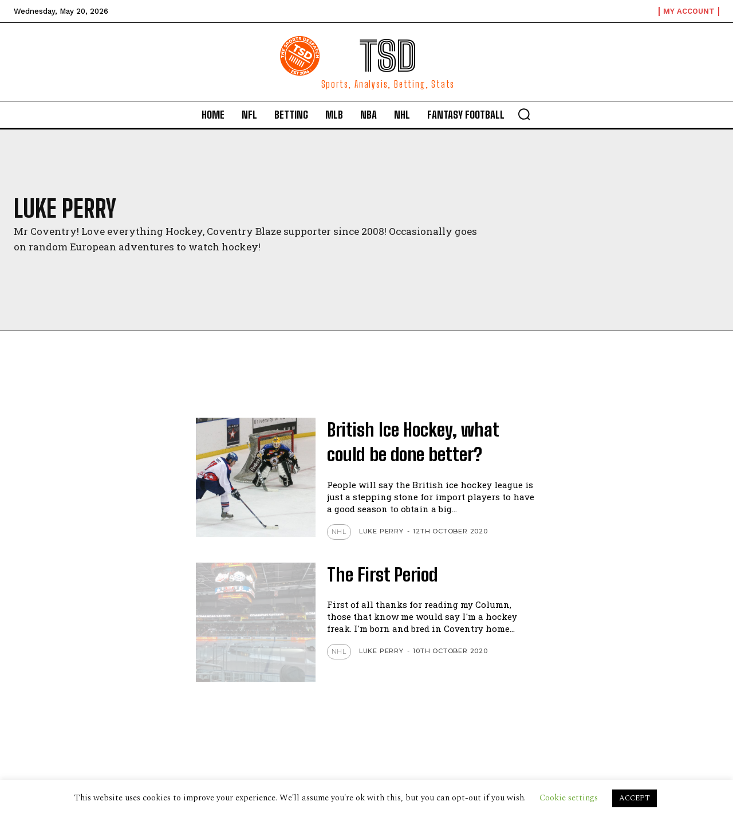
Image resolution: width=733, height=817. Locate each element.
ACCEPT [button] (634, 798)
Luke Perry (381, 531)
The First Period (383, 575)
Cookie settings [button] (568, 797)
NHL (339, 532)
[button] (524, 114)
